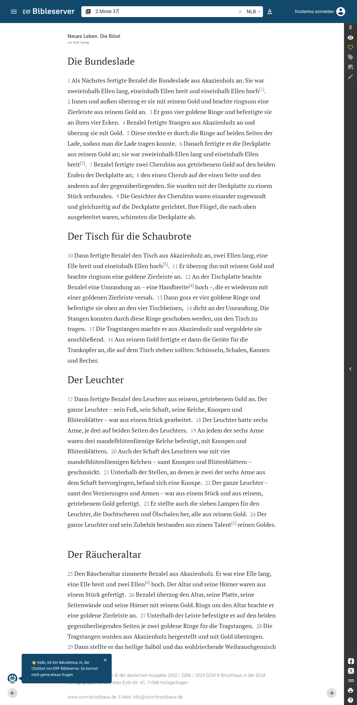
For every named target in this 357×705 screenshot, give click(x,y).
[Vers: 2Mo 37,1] (350, 38)
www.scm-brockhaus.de (91, 697)
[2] (82, 163)
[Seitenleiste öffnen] (350, 369)
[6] (147, 582)
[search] (166, 11)
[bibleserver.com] (49, 12)
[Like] (350, 47)
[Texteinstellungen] (269, 11)
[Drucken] (350, 690)
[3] (165, 264)
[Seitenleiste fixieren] (350, 28)
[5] (233, 523)
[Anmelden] (340, 11)
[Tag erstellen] (350, 57)
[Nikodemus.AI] (12, 678)
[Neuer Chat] (350, 67)
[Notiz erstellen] (350, 77)
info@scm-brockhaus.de (158, 697)
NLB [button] (254, 11)
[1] (261, 89)
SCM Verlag (81, 42)
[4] (191, 285)
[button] (14, 12)
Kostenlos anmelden (314, 11)
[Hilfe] (350, 700)
